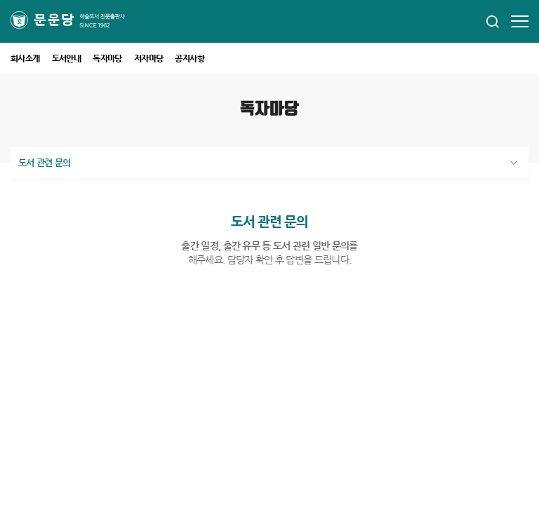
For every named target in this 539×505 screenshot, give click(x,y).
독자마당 (107, 58)
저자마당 (149, 58)
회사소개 (25, 58)
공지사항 (189, 58)
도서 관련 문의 (44, 162)
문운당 (75, 20)
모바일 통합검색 (492, 21)
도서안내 (66, 58)
